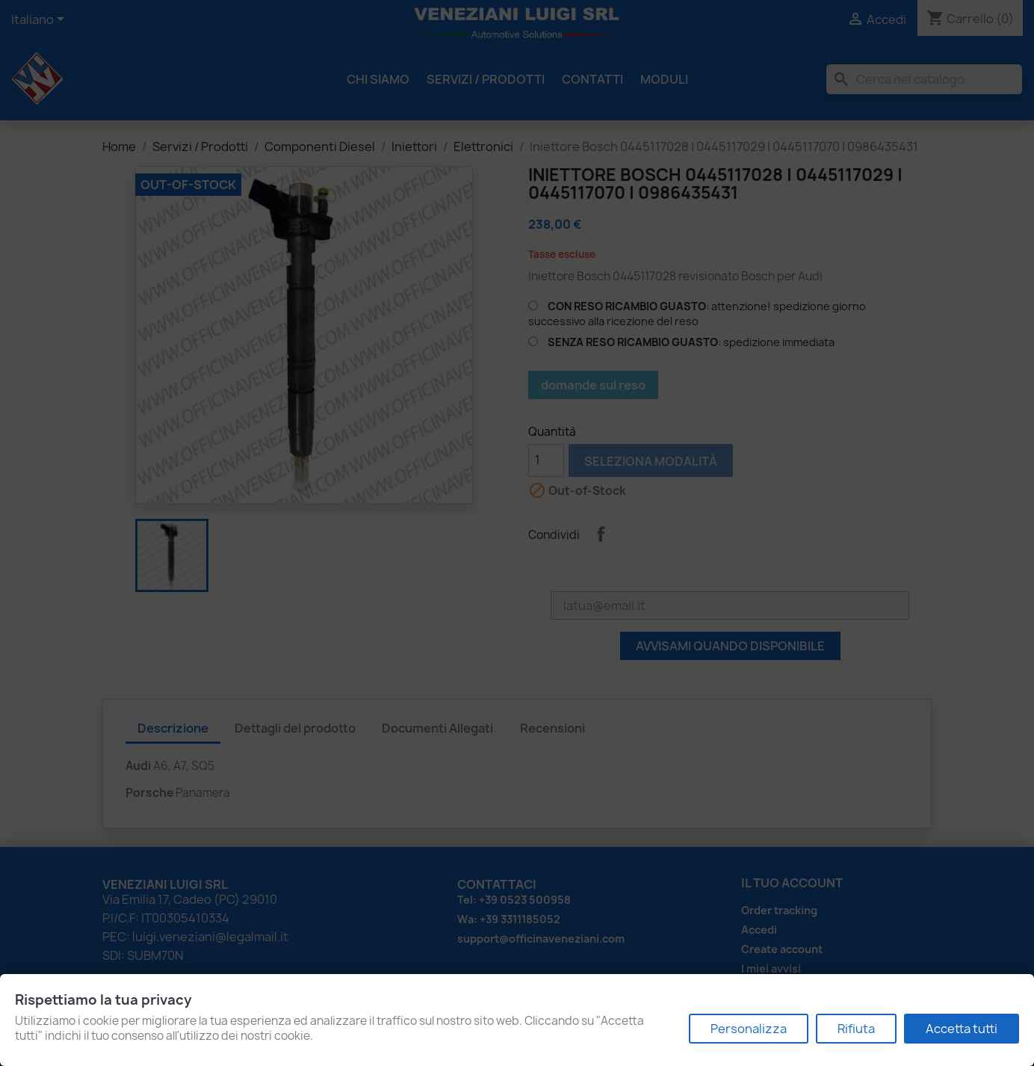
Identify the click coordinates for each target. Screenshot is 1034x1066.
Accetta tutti (961, 1028)
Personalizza (749, 1028)
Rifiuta (856, 1028)
